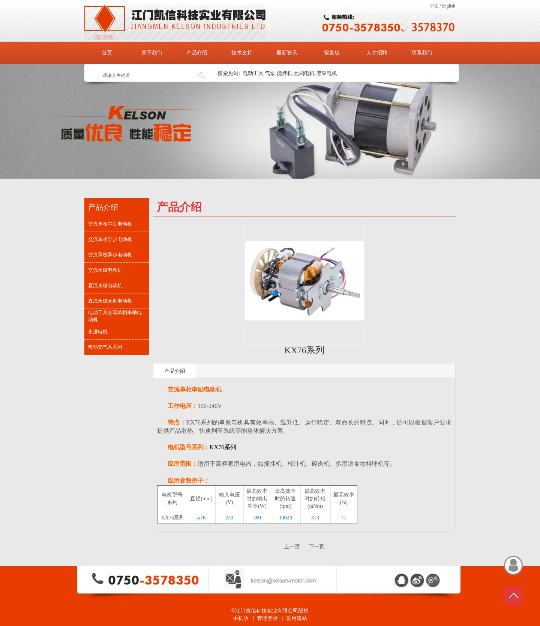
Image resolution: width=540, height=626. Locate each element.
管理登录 (267, 618)
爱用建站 (296, 618)
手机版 (241, 618)
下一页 (316, 546)
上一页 (292, 546)
